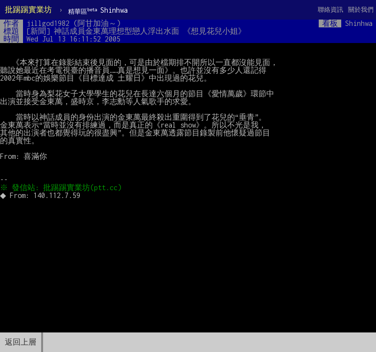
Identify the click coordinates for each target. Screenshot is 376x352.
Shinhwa (98, 10)
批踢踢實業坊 (28, 9)
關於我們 (361, 9)
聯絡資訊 (330, 9)
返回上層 (20, 342)
